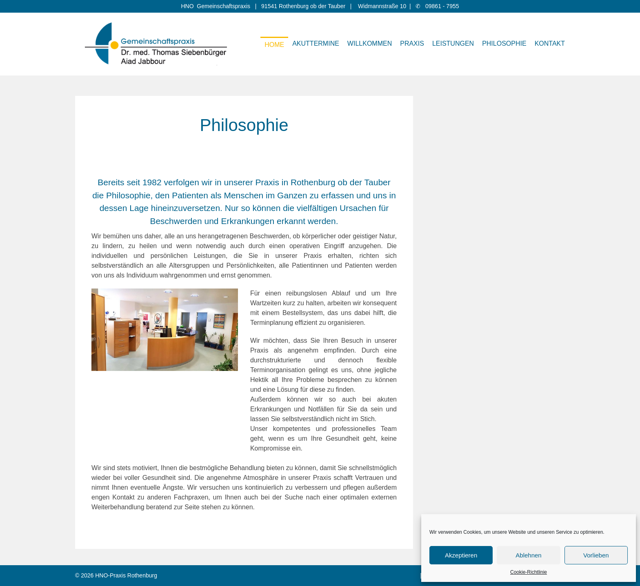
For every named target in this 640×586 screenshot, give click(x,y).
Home (274, 44)
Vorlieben (596, 555)
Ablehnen (528, 555)
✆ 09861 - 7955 (437, 6)
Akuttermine (315, 43)
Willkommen (369, 43)
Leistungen (453, 43)
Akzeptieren (461, 555)
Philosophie (504, 43)
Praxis (412, 43)
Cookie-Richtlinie (528, 572)
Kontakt (550, 43)
